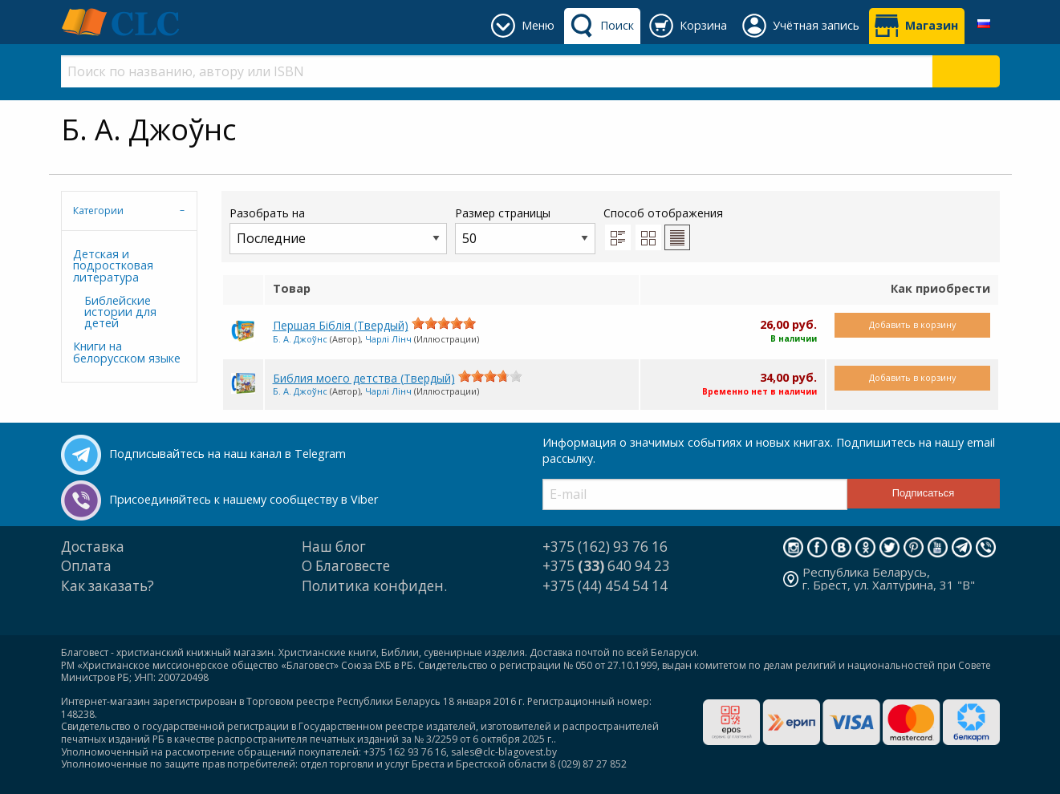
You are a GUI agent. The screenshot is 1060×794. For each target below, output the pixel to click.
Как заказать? (107, 586)
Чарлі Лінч (388, 339)
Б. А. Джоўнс (300, 339)
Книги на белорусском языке (127, 351)
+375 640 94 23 (606, 566)
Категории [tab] (98, 210)
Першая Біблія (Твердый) (340, 325)
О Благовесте (346, 566)
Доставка (92, 546)
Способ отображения (663, 227)
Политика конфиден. (374, 586)
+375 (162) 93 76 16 (605, 546)
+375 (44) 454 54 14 (605, 586)
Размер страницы (525, 229)
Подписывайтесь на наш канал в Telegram (227, 453)
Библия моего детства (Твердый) (364, 378)
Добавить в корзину (912, 324)
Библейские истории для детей (120, 312)
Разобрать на (338, 229)
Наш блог (334, 546)
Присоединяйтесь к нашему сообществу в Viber (243, 499)
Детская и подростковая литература (113, 265)
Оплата (86, 566)
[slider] (444, 323)
